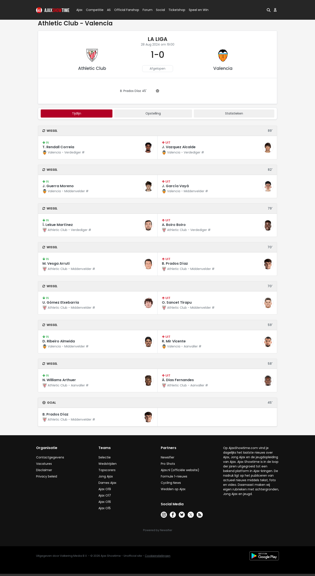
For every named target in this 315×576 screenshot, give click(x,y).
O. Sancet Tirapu (177, 302)
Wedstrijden (107, 464)
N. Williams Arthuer (59, 379)
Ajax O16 (104, 502)
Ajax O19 (104, 489)
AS (109, 10)
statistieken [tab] (234, 113)
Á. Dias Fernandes (178, 379)
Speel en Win (198, 10)
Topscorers (107, 470)
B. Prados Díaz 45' (133, 91)
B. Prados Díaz (175, 263)
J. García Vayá (175, 185)
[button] (269, 10)
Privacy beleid (46, 476)
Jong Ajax (105, 476)
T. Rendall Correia (58, 147)
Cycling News (171, 483)
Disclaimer (44, 470)
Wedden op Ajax (173, 489)
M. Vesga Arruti (56, 263)
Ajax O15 (104, 508)
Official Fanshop (124, 10)
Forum (147, 10)
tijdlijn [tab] (76, 113)
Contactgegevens (50, 457)
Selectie (104, 457)
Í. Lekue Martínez (57, 224)
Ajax (79, 10)
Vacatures (44, 464)
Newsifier (167, 457)
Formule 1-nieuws (174, 476)
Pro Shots (168, 464)
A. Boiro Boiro (174, 224)
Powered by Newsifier (157, 530)
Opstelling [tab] (153, 113)
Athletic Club (92, 68)
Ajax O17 (104, 495)
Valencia (223, 68)
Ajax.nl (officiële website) (180, 470)
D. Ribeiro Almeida (58, 341)
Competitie (93, 10)
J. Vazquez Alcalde (179, 147)
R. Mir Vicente (174, 341)
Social (160, 10)
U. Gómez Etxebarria (60, 302)
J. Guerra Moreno (58, 185)
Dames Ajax (107, 483)
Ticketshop (176, 10)
